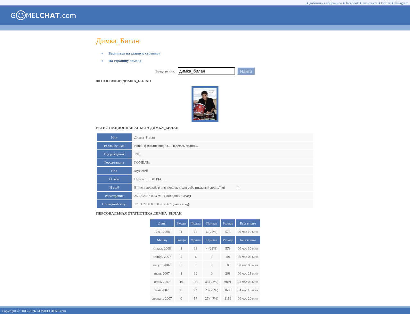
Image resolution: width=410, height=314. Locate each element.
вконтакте (370, 3)
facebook (352, 3)
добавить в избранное (325, 3)
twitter (385, 3)
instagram (401, 3)
